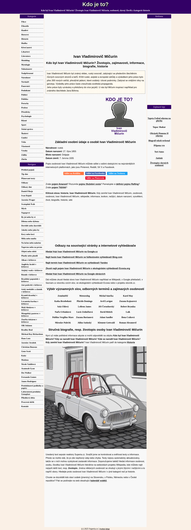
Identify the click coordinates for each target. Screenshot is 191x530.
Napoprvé (25, 213)
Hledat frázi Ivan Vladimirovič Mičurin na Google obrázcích (75, 274)
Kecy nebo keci (27, 234)
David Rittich (106, 312)
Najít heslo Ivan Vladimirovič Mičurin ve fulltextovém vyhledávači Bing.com (84, 257)
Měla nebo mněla (28, 238)
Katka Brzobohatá (62, 301)
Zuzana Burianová (84, 317)
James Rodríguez (28, 381)
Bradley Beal (27, 330)
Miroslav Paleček (63, 323)
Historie (131, 342)
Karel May (128, 296)
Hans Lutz (25, 338)
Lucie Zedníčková (84, 312)
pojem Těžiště (59, 187)
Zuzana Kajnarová (128, 301)
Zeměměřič (63, 296)
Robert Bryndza (128, 306)
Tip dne (24, 174)
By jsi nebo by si (28, 217)
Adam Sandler (106, 317)
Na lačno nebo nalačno (31, 243)
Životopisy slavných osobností (159, 164)
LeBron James (84, 306)
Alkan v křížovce (28, 260)
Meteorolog (84, 296)
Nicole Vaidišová (28, 364)
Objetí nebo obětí (28, 251)
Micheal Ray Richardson (32, 334)
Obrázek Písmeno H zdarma (159, 134)
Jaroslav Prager (28, 200)
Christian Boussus (29, 347)
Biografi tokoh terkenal (159, 140)
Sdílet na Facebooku (95, 173)
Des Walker (26, 373)
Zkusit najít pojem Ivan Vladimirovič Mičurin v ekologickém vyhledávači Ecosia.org (88, 268)
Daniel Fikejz (27, 191)
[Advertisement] (95, 33)
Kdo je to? (95, 4)
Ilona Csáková (127, 317)
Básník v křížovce (29, 274)
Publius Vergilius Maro (63, 317)
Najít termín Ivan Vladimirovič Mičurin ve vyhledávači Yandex (77, 263)
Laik (128, 312)
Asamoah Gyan (28, 368)
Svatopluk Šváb (28, 204)
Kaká (23, 355)
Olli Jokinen (26, 325)
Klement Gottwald (106, 323)
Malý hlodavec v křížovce (28, 308)
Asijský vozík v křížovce (31, 270)
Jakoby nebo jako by (30, 230)
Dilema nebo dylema (30, 221)
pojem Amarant (59, 184)
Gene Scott (26, 351)
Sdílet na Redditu (73, 173)
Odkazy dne (26, 187)
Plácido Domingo (84, 301)
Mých (23, 208)
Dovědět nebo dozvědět (31, 225)
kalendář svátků (98, 481)
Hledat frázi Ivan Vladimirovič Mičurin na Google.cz (72, 252)
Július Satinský (85, 323)
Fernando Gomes (28, 377)
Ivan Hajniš (26, 195)
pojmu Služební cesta (90, 184)
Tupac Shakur (159, 127)
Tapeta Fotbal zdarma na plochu (159, 119)
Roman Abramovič (128, 323)
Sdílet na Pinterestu (95, 178)
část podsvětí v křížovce (31, 285)
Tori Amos (159, 152)
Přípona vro (159, 145)
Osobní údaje (105, 529)
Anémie (159, 158)
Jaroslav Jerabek (28, 343)
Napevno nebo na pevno (31, 247)
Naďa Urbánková (63, 312)
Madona (25, 360)
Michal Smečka (106, 296)
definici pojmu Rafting (127, 184)
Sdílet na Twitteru (117, 173)
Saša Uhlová (62, 306)
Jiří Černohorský (106, 306)
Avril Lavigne (106, 301)
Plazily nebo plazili (29, 256)
